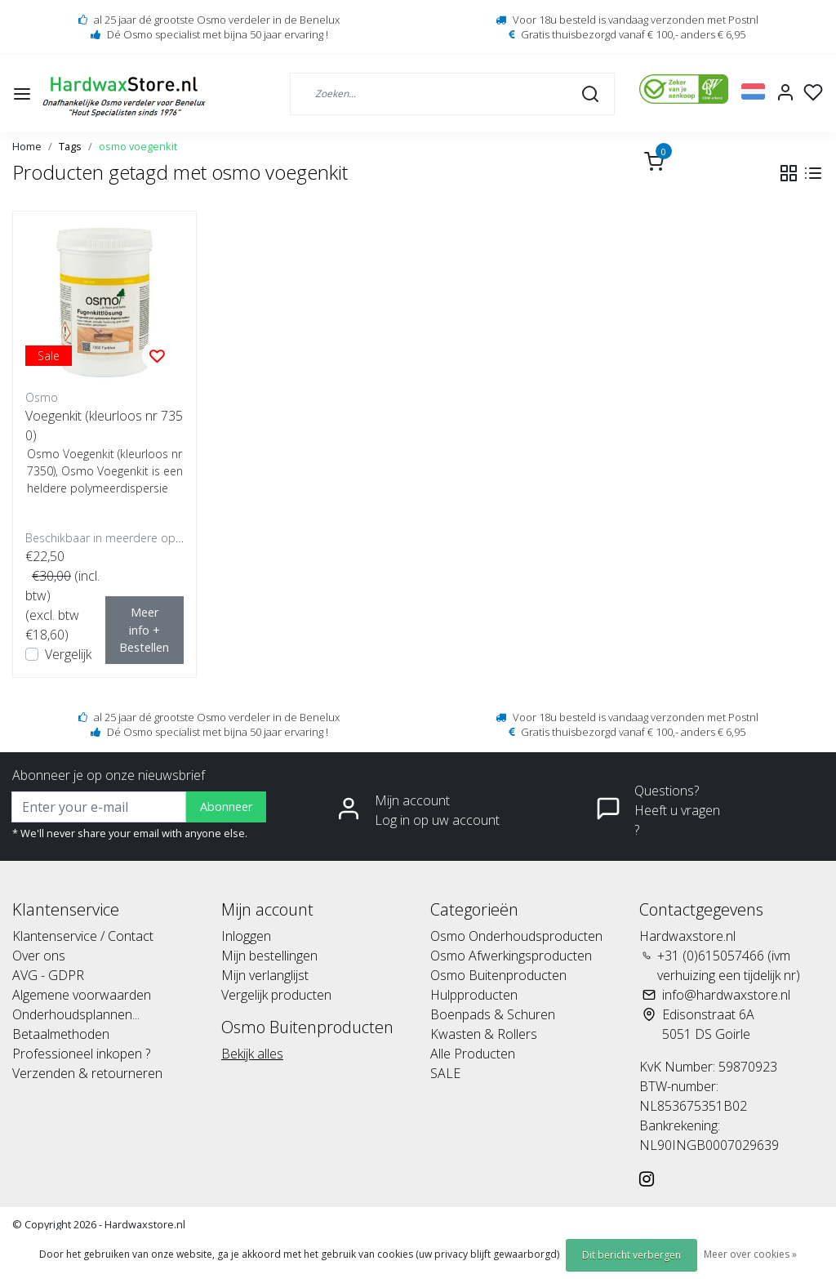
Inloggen (246, 936)
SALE (445, 1073)
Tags (70, 146)
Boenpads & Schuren (492, 1014)
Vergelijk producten (276, 995)
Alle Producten (472, 1054)
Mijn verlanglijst (265, 975)
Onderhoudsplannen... (76, 1014)
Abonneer (226, 806)
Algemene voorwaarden (81, 995)
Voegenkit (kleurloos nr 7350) (104, 425)
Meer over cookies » (750, 1254)
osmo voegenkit (138, 146)
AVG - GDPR (48, 975)
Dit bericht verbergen (631, 1255)
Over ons (38, 956)
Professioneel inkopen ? (81, 1054)
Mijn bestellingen (269, 956)
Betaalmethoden (60, 1034)
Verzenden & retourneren (87, 1073)
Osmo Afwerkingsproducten (511, 956)
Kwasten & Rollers (483, 1034)
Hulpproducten (474, 995)
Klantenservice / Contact (82, 936)
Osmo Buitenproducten (498, 975)
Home (27, 146)
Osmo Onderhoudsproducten (516, 936)
